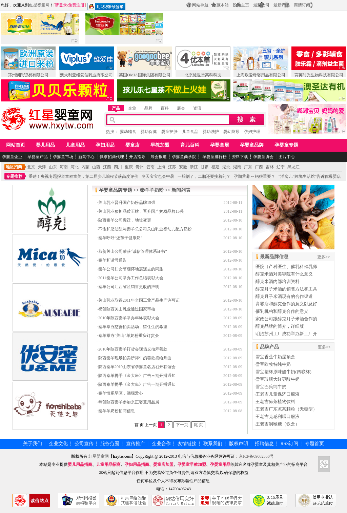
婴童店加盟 (163, 464)
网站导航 (200, 5)
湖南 (237, 167)
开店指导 (137, 156)
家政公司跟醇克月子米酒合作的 (286, 318)
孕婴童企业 (12, 156)
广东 (248, 167)
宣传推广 (135, 443)
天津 (42, 167)
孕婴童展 (219, 145)
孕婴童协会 (263, 156)
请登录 (61, 5)
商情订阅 (302, 5)
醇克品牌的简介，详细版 (280, 326)
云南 (150, 167)
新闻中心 (86, 156)
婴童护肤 (169, 131)
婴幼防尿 (231, 131)
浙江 (194, 167)
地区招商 (14, 167)
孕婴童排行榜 (214, 156)
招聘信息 (264, 443)
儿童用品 (75, 145)
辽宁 (281, 167)
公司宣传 (84, 443)
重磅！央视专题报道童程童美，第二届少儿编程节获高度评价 (83, 176)
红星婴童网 (39, 5)
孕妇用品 (105, 145)
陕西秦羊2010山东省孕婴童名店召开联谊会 (137, 366)
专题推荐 (14, 176)
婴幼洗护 (211, 131)
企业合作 (161, 443)
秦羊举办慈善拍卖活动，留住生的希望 (132, 326)
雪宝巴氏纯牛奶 (271, 386)
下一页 (182, 424)
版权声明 (238, 443)
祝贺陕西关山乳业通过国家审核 (126, 309)
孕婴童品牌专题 (115, 190)
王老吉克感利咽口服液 (278, 416)
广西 (259, 167)
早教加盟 (159, 145)
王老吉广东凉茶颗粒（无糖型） (286, 409)
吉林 (270, 167)
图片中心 (287, 156)
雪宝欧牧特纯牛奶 (273, 364)
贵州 (140, 167)
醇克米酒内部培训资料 (278, 281)
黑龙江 (293, 167)
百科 (165, 108)
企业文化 (58, 443)
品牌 (148, 108)
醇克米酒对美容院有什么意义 (284, 274)
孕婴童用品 (220, 464)
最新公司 (261, 5)
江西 (107, 167)
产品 (116, 108)
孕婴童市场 (63, 156)
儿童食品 (190, 131)
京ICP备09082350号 (256, 456)
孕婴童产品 (37, 156)
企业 (132, 108)
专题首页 (314, 443)
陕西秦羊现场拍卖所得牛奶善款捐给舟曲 (134, 358)
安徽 (183, 167)
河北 (74, 167)
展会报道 (158, 156)
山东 (53, 167)
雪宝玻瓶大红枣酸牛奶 (278, 379)
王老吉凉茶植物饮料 (275, 401)
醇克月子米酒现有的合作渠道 (284, 296)
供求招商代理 (112, 156)
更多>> (323, 256)
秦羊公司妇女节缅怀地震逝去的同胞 (130, 269)
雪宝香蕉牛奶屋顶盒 (275, 356)
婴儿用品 (45, 145)
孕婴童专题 (286, 145)
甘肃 (205, 167)
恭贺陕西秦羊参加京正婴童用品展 (128, 402)
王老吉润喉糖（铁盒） (278, 423)
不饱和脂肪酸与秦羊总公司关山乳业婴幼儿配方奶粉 (145, 229)
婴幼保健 (149, 131)
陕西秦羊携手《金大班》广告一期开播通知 (137, 384)
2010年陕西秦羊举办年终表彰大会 (128, 318)
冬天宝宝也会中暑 (158, 176)
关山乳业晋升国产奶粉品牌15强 (126, 202)
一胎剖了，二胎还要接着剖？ (204, 176)
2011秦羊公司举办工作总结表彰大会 (130, 278)
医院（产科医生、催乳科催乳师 (286, 266)
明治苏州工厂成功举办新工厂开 (286, 333)
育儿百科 (189, 145)
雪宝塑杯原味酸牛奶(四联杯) (283, 371)
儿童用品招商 (108, 464)
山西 (96, 167)
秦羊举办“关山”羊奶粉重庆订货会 (128, 335)
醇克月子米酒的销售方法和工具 (286, 288)
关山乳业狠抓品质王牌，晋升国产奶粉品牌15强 (141, 211)
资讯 (197, 108)
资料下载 (240, 156)
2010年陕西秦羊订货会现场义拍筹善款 (132, 349)
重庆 (129, 167)
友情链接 (187, 443)
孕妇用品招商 (137, 464)
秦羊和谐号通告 (112, 260)
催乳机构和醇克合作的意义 (282, 311)
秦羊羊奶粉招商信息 (116, 410)
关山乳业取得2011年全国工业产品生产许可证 (139, 300)
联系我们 (212, 443)
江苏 (172, 167)
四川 (118, 167)
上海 (161, 167)
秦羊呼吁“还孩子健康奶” (120, 237)
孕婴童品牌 (252, 145)
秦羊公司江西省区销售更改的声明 (128, 286)
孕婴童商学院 (184, 156)
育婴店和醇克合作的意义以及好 (286, 303)
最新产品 (281, 5)
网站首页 (15, 145)
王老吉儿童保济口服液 (278, 394)
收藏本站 (220, 5)
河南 (64, 167)
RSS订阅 (290, 443)
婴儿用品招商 (80, 464)
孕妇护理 (252, 131)
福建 (215, 167)
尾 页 (198, 424)
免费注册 (76, 5)
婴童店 (132, 145)
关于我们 (32, 443)
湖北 (226, 167)
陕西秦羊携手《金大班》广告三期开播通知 (137, 375)
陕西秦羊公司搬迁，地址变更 (124, 220)
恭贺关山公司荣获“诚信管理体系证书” (132, 251)
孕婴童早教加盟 (192, 464)
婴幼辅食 (128, 131)
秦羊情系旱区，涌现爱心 (120, 393)
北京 (31, 167)
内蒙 (85, 167)
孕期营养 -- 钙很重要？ (254, 176)
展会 (181, 108)
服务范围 (109, 443)
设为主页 (241, 5)
